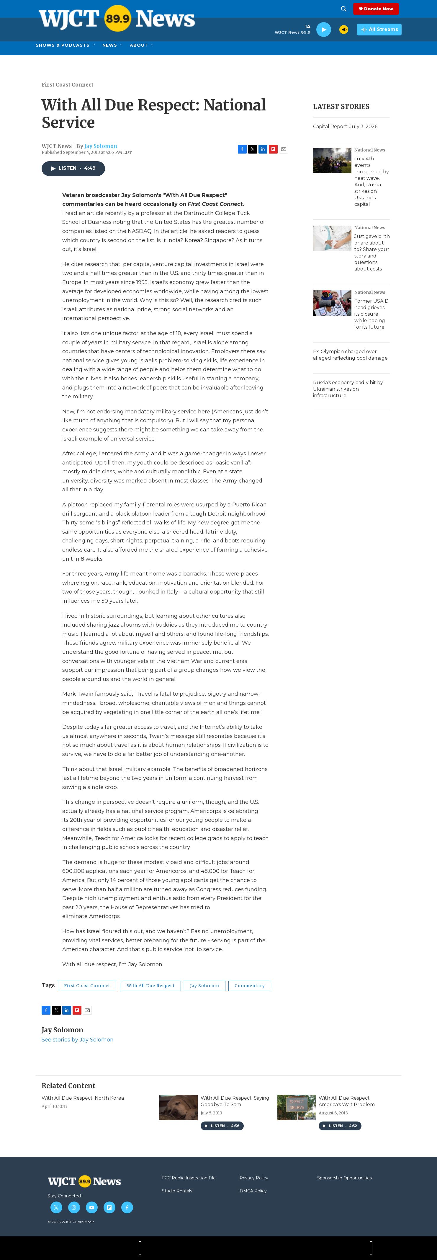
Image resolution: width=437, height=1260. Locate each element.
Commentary (250, 985)
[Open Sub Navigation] (94, 45)
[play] (323, 29)
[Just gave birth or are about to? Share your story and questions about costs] (332, 238)
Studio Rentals (177, 1191)
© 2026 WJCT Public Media (71, 1222)
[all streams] (379, 29)
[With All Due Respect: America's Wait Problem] (296, 1107)
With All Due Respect (151, 985)
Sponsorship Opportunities (344, 1178)
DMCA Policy (253, 1191)
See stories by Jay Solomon (78, 1039)
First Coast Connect (68, 84)
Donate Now (381, 8)
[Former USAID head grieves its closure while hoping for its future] (332, 303)
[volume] (343, 29)
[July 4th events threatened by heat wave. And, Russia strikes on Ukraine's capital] (332, 160)
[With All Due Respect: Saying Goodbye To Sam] (178, 1107)
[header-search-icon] (346, 9)
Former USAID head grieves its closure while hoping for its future (371, 314)
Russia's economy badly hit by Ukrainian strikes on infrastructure (348, 389)
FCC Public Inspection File (189, 1178)
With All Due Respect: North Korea (83, 1098)
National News (369, 150)
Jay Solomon (100, 146)
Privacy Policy (254, 1178)
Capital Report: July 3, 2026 (345, 126)
